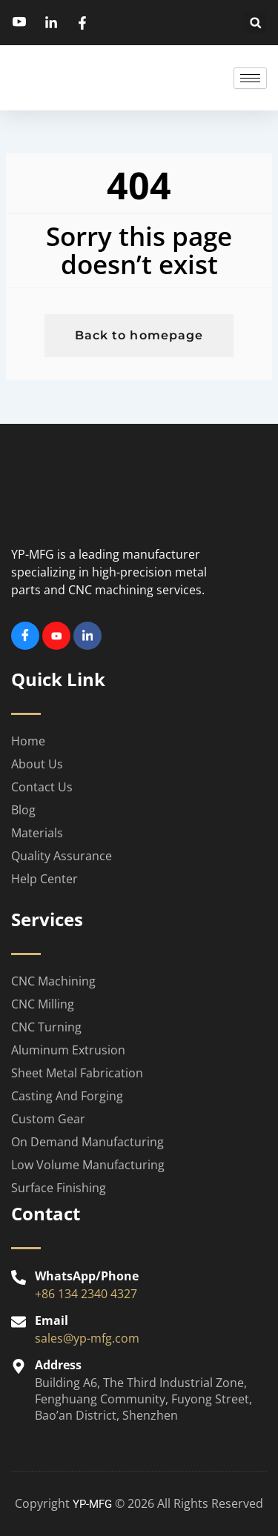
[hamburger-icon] (250, 78)
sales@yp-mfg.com (87, 1338)
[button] (255, 22)
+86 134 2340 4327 (86, 1294)
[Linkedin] (87, 636)
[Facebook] (25, 636)
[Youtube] (56, 636)
